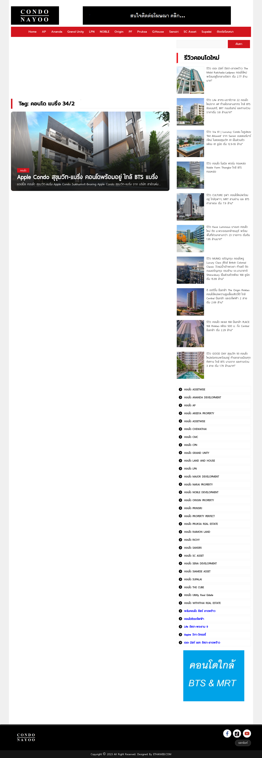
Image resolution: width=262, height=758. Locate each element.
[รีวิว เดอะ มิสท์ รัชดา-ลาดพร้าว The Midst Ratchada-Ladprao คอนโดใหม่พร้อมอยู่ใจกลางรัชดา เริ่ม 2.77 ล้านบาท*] (190, 80)
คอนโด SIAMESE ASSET (197, 571)
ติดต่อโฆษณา (225, 32)
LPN (92, 32)
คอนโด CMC (191, 437)
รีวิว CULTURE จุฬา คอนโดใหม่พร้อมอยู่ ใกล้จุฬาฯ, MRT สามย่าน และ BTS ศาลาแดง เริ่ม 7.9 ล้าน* (227, 199)
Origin (119, 32)
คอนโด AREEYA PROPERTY (199, 413)
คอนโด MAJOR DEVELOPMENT (201, 476)
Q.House (158, 32)
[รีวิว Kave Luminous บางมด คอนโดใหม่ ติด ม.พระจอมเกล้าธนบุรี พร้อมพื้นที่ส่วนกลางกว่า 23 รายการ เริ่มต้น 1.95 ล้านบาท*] (190, 238)
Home (32, 32)
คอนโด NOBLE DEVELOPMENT (201, 492)
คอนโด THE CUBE (194, 587)
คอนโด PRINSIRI (193, 508)
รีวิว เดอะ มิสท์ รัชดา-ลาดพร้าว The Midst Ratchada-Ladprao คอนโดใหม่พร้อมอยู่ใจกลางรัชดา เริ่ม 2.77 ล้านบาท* (227, 74)
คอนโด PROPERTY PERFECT (199, 516)
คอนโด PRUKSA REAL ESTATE (201, 524)
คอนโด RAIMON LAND (197, 532)
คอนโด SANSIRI (193, 548)
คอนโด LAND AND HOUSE (199, 461)
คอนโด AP (189, 405)
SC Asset (190, 32)
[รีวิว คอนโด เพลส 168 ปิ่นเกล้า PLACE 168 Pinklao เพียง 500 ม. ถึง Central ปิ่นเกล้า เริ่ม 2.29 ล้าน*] (190, 333)
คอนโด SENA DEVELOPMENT (200, 563)
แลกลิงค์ (243, 743)
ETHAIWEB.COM (162, 754)
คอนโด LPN (190, 469)
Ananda (56, 32)
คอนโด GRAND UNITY (196, 453)
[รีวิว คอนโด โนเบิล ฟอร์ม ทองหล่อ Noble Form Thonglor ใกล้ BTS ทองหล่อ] (190, 175)
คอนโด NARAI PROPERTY (198, 484)
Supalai (207, 32)
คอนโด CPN (190, 445)
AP (44, 32)
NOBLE (104, 32)
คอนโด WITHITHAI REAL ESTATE (202, 603)
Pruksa (142, 32)
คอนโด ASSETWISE (194, 389)
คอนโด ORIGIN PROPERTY (199, 500)
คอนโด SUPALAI (193, 579)
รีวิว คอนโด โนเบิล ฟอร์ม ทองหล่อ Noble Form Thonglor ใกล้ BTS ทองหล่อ (226, 167)
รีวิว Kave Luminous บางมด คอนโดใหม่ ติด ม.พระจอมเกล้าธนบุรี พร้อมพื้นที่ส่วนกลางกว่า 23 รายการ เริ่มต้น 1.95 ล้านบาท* (228, 233)
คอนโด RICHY (192, 540)
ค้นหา (239, 44)
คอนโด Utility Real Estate (198, 595)
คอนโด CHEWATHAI (195, 429)
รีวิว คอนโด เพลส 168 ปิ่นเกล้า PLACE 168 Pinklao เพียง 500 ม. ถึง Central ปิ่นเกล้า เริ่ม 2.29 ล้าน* (227, 326)
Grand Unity (75, 32)
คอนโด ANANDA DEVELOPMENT (202, 397)
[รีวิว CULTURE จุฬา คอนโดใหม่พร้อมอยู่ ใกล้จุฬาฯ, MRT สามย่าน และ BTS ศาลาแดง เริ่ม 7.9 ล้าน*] (190, 206)
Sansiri (174, 32)
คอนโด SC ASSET (194, 556)
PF (130, 32)
